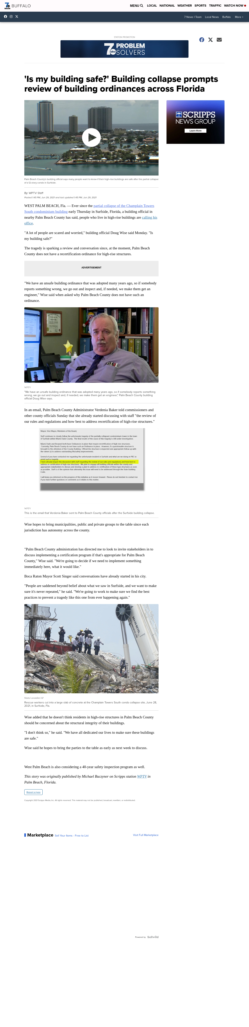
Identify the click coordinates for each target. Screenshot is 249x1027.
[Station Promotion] (124, 49)
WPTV (142, 776)
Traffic (215, 5)
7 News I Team (193, 17)
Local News (212, 17)
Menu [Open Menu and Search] (136, 5)
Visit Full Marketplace (146, 835)
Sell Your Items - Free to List (72, 835)
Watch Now (235, 5)
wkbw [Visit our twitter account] (17, 16)
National (167, 5)
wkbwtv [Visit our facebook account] (6, 16)
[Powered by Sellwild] (153, 937)
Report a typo (33, 792)
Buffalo (226, 17)
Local (152, 5)
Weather (184, 5)
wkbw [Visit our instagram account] (12, 16)
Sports (200, 5)
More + (239, 17)
